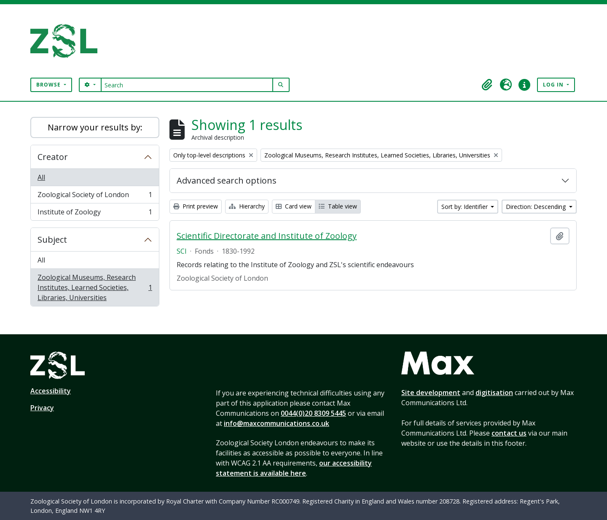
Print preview (195, 206)
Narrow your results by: (95, 127)
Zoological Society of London (94, 196)
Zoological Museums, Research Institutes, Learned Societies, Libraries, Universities (94, 287)
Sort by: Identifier (465, 207)
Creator (53, 156)
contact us (509, 433)
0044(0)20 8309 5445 (313, 413)
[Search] (187, 85)
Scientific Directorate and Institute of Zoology (267, 236)
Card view (294, 206)
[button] (487, 85)
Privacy (42, 407)
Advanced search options (227, 180)
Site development (430, 392)
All (41, 177)
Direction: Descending (536, 207)
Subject (52, 239)
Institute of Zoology (94, 213)
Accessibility (50, 390)
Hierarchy (247, 206)
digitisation (494, 392)
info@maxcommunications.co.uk (276, 423)
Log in (554, 84)
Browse (49, 84)
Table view (338, 206)
